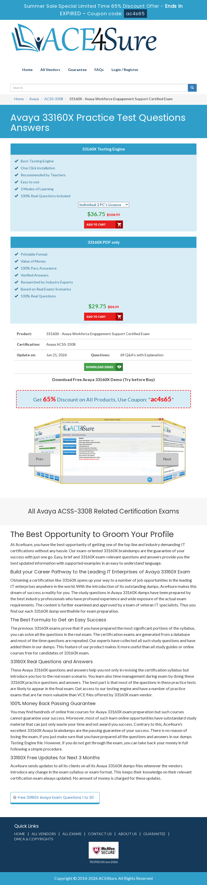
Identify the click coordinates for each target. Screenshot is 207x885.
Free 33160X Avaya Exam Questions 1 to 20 (56, 797)
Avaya (34, 99)
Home (27, 69)
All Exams (72, 834)
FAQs (99, 69)
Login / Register (125, 69)
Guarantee (77, 69)
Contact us (100, 834)
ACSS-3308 (53, 99)
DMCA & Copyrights (33, 839)
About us (127, 834)
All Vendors (50, 69)
